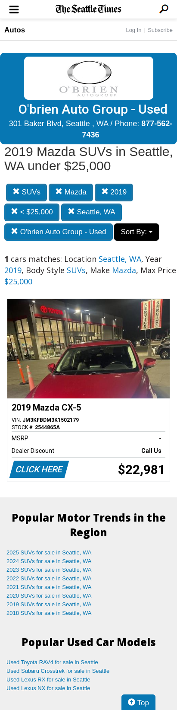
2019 (114, 192)
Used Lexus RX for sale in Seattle (48, 679)
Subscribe (160, 30)
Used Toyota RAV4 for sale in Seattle (52, 662)
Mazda (71, 192)
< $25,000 (32, 212)
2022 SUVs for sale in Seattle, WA (49, 578)
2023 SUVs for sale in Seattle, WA (49, 570)
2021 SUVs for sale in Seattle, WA (49, 587)
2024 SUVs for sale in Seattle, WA (49, 561)
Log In (133, 30)
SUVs (26, 192)
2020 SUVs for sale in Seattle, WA (49, 595)
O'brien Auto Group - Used (58, 232)
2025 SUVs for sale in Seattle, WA (49, 552)
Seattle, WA (91, 212)
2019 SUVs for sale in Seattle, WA (49, 604)
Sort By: (136, 232)
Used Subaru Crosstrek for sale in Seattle (57, 671)
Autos (14, 30)
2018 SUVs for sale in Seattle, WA (49, 613)
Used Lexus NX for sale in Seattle (48, 688)
